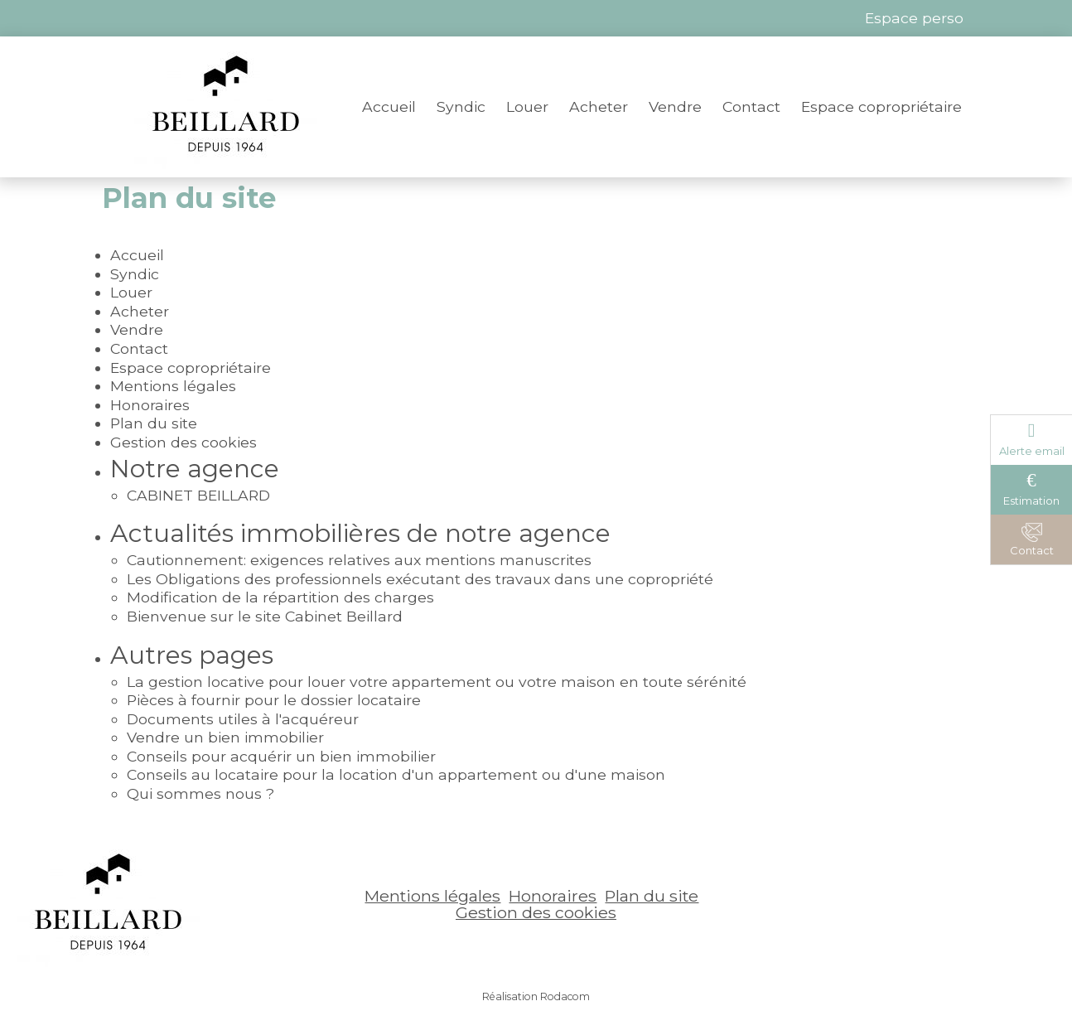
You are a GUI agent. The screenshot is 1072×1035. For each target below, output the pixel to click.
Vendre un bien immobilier (225, 737)
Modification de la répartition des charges (280, 597)
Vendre (675, 106)
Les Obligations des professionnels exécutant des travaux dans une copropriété (420, 579)
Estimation (1031, 500)
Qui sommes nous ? (200, 793)
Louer (527, 106)
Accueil (389, 106)
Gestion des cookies (183, 442)
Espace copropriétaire (881, 106)
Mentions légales (173, 385)
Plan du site (153, 423)
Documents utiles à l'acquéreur (243, 719)
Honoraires (150, 405)
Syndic (461, 106)
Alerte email (1032, 450)
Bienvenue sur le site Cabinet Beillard (265, 616)
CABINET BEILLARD (198, 495)
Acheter (598, 106)
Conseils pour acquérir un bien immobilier (281, 756)
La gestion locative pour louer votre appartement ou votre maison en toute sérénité (436, 681)
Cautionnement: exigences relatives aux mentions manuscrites (359, 559)
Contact (751, 106)
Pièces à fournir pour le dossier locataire (274, 700)
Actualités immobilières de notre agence (360, 533)
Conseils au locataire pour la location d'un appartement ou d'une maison (396, 774)
